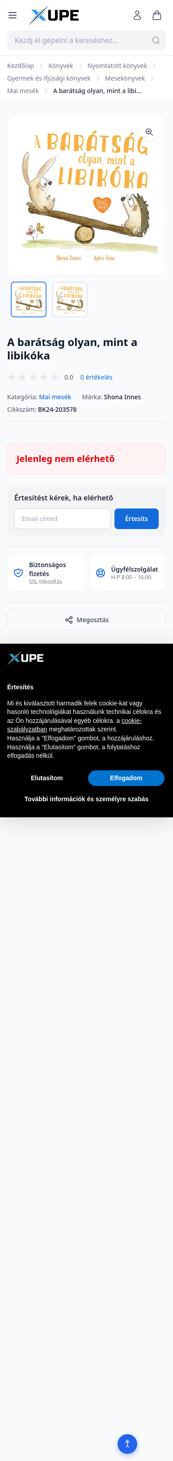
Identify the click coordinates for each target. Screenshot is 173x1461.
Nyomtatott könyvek (118, 65)
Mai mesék (23, 90)
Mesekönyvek (125, 78)
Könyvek (60, 65)
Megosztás (86, 619)
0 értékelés (96, 377)
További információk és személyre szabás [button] (87, 799)
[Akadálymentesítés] (127, 1444)
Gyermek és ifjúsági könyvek (49, 78)
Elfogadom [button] (126, 778)
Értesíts (136, 518)
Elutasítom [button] (47, 778)
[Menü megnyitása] (12, 15)
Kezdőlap (20, 65)
